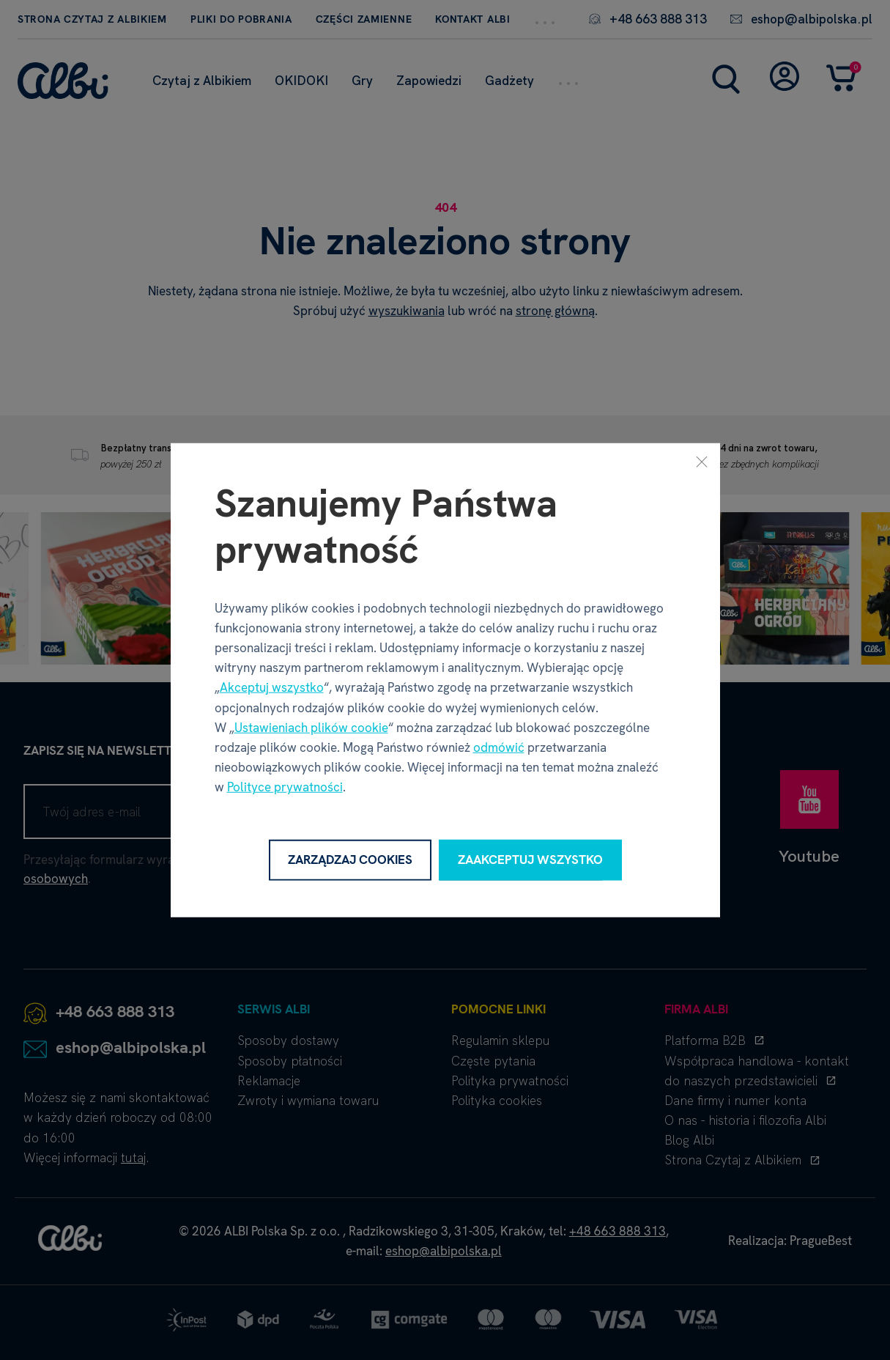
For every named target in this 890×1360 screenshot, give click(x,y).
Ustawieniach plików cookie (311, 728)
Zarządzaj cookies (350, 859)
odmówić (498, 747)
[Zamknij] (701, 461)
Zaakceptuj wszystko (530, 859)
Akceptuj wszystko (272, 687)
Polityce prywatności (285, 787)
